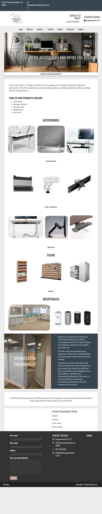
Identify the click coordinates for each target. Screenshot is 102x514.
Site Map (6, 500)
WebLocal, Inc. (93, 500)
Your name (25, 452)
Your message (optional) (25, 481)
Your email (25, 460)
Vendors (60, 29)
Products (40, 29)
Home (21, 29)
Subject (25, 467)
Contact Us (70, 29)
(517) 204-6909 (72, 21)
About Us (30, 29)
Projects (80, 29)
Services (51, 29)
